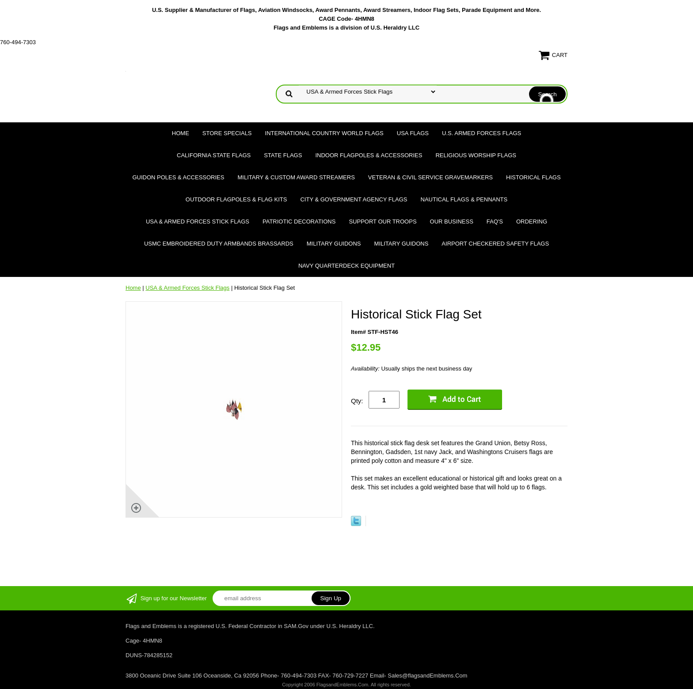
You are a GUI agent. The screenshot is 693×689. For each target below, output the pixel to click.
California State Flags (214, 155)
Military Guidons (334, 243)
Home (180, 133)
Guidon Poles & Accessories (178, 177)
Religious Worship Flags (475, 155)
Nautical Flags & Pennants (464, 199)
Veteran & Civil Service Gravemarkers (430, 177)
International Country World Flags (324, 133)
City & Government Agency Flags (353, 199)
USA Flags (413, 133)
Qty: (357, 401)
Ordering (531, 221)
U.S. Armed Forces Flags (481, 133)
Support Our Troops (382, 221)
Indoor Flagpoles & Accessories (368, 155)
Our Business (451, 221)
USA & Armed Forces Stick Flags (197, 221)
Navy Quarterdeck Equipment (346, 265)
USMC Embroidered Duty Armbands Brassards (218, 243)
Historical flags (533, 177)
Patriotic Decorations (299, 221)
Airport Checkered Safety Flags (495, 243)
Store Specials (227, 133)
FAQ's (495, 221)
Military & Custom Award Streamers (295, 177)
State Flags (283, 155)
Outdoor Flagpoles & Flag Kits (236, 199)
